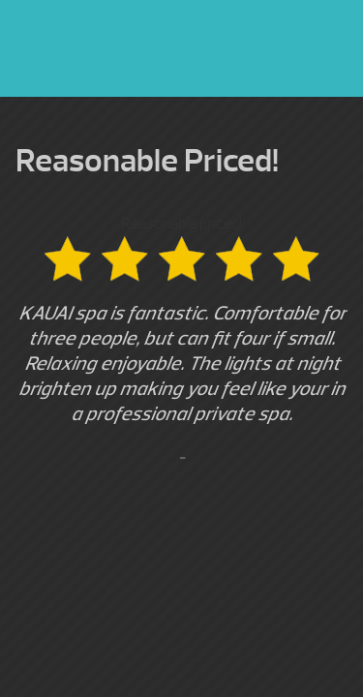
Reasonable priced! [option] (181, 342)
